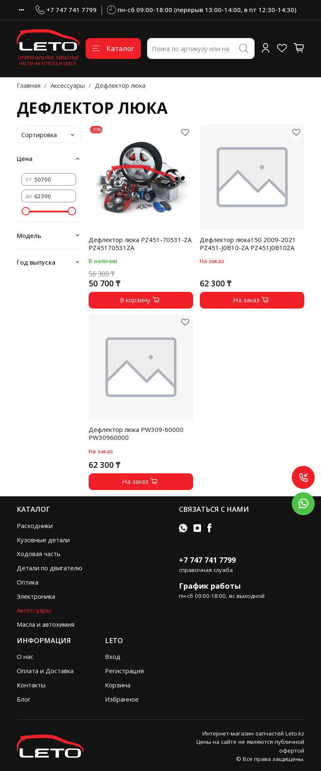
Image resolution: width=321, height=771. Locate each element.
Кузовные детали (43, 540)
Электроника (36, 596)
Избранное (122, 699)
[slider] (25, 211)
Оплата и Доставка (45, 670)
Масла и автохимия (45, 624)
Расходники (35, 525)
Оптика (27, 582)
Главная (29, 85)
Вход (112, 656)
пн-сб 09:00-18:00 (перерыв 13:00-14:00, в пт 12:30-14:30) (202, 9)
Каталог (113, 48)
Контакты (31, 685)
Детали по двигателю (49, 568)
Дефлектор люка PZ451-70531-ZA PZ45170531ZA (140, 243)
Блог (24, 699)
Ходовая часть (39, 553)
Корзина (117, 685)
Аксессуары (68, 85)
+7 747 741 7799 (66, 9)
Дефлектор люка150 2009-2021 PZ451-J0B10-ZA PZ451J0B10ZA (248, 243)
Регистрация (124, 670)
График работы (210, 586)
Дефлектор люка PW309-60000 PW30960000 (136, 433)
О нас (25, 656)
